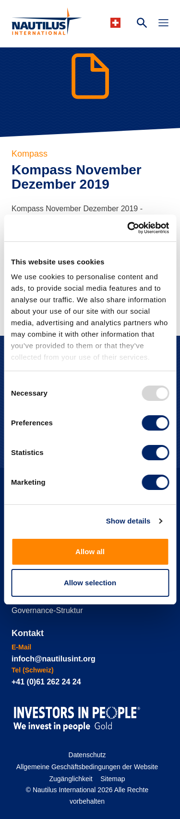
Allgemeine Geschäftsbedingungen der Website (87, 767)
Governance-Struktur (47, 610)
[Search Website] (142, 24)
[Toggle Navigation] (163, 24)
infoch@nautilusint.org (54, 659)
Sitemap (112, 779)
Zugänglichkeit (70, 779)
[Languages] (117, 23)
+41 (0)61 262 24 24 (46, 682)
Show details (128, 521)
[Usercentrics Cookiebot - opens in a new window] (128, 228)
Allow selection (90, 583)
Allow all (90, 551)
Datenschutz (87, 755)
